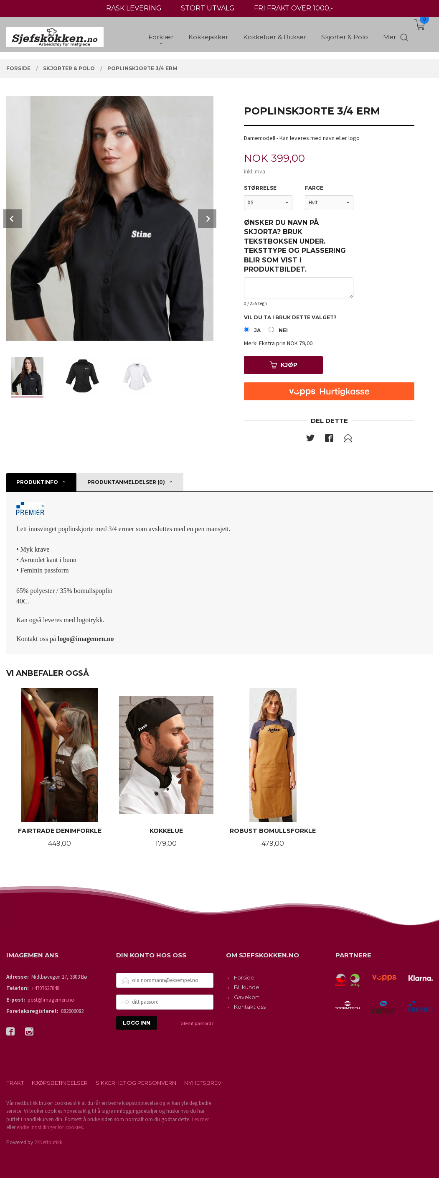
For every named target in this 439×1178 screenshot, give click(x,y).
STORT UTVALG (208, 8)
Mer (389, 38)
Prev (12, 218)
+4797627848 (45, 988)
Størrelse (260, 188)
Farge (314, 188)
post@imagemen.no (51, 999)
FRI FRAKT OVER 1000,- (293, 8)
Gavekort (246, 997)
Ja (257, 330)
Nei (283, 330)
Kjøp (283, 365)
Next (207, 218)
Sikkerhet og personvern (136, 1082)
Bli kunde (246, 987)
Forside (244, 977)
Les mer (200, 1119)
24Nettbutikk (48, 1142)
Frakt (15, 1082)
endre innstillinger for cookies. (50, 1127)
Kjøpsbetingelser (60, 1082)
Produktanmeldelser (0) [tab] (126, 482)
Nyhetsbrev (202, 1082)
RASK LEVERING (134, 8)
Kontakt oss (250, 1006)
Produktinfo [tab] (37, 482)
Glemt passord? (196, 1023)
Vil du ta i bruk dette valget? (290, 317)
